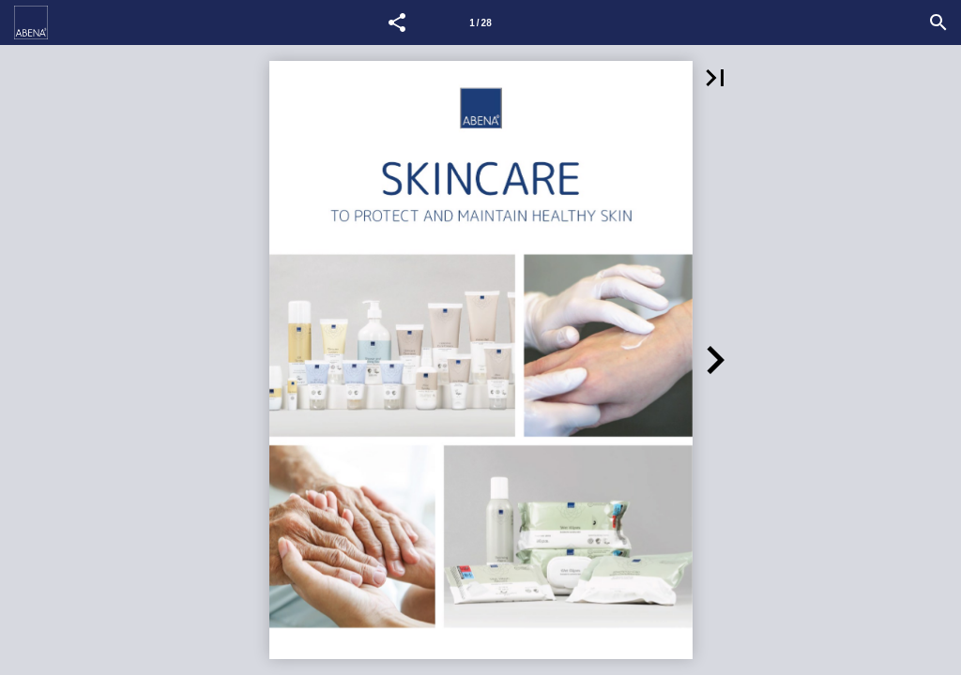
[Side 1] (480, 22)
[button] (396, 22)
